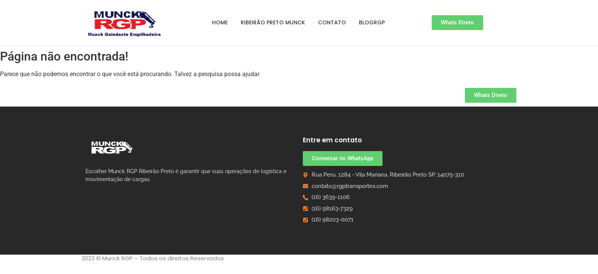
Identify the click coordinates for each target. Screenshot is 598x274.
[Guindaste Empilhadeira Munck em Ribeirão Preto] (125, 23)
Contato (332, 22)
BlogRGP (372, 22)
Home (220, 22)
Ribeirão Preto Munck (273, 22)
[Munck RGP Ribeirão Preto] (112, 147)
